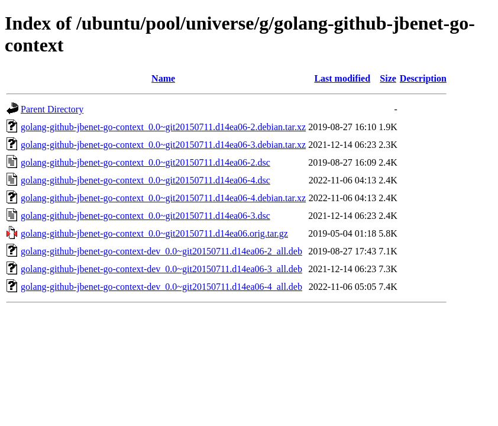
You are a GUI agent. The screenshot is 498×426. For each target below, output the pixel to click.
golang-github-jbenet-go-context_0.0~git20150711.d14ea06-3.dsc (145, 216)
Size (388, 78)
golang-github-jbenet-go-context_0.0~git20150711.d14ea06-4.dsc (145, 180)
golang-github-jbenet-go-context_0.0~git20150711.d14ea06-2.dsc (145, 162)
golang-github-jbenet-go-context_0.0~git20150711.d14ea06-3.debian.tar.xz (163, 145)
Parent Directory (52, 109)
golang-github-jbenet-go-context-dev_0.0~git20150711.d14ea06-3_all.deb (161, 269)
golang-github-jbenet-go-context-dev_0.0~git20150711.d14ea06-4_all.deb (161, 287)
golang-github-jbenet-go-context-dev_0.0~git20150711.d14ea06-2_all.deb (161, 251)
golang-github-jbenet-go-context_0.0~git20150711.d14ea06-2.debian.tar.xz (163, 127)
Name (163, 78)
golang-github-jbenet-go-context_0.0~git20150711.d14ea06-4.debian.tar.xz (163, 198)
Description (423, 78)
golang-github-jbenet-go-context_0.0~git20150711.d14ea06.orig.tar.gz (154, 233)
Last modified (342, 78)
